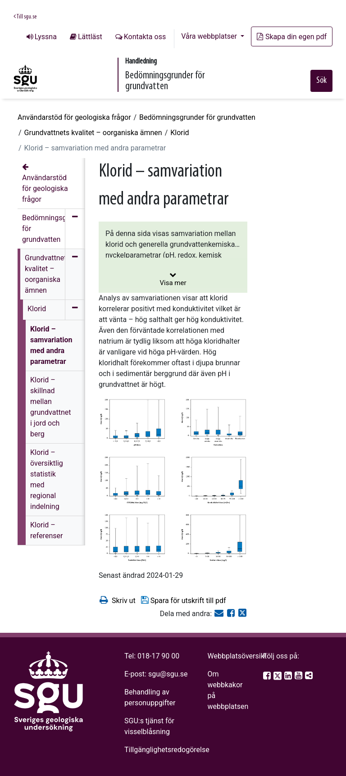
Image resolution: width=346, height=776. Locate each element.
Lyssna (46, 36)
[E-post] (220, 613)
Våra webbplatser (210, 36)
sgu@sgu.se (167, 674)
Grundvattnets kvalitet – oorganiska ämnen (93, 132)
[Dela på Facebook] (231, 613)
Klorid (179, 132)
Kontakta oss (145, 36)
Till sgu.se (25, 16)
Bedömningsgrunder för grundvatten (197, 117)
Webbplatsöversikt (237, 656)
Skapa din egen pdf (292, 36)
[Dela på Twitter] (242, 613)
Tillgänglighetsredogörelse (166, 749)
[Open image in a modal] (132, 422)
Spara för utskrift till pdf (183, 600)
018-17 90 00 (158, 656)
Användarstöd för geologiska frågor (74, 117)
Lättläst (90, 36)
